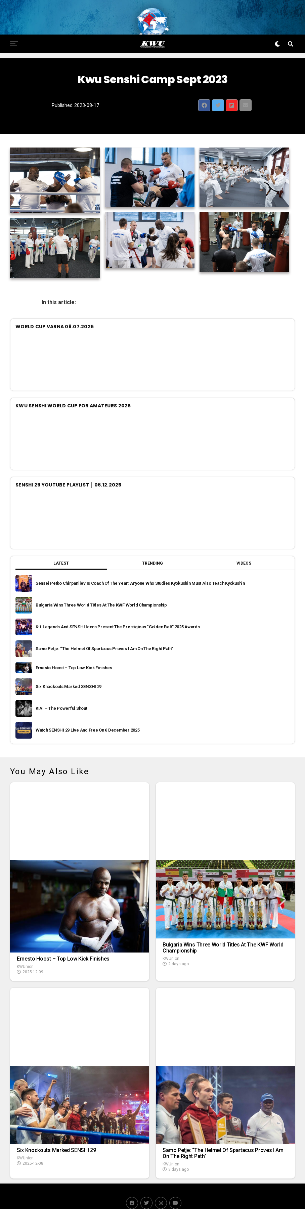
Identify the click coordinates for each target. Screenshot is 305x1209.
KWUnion (25, 950)
